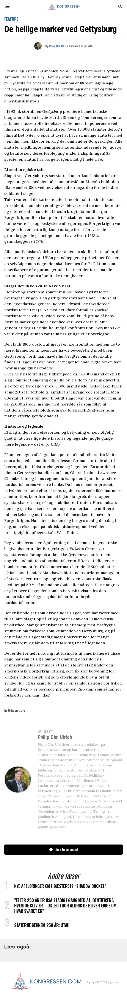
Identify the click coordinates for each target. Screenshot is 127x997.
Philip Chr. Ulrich (58, 46)
